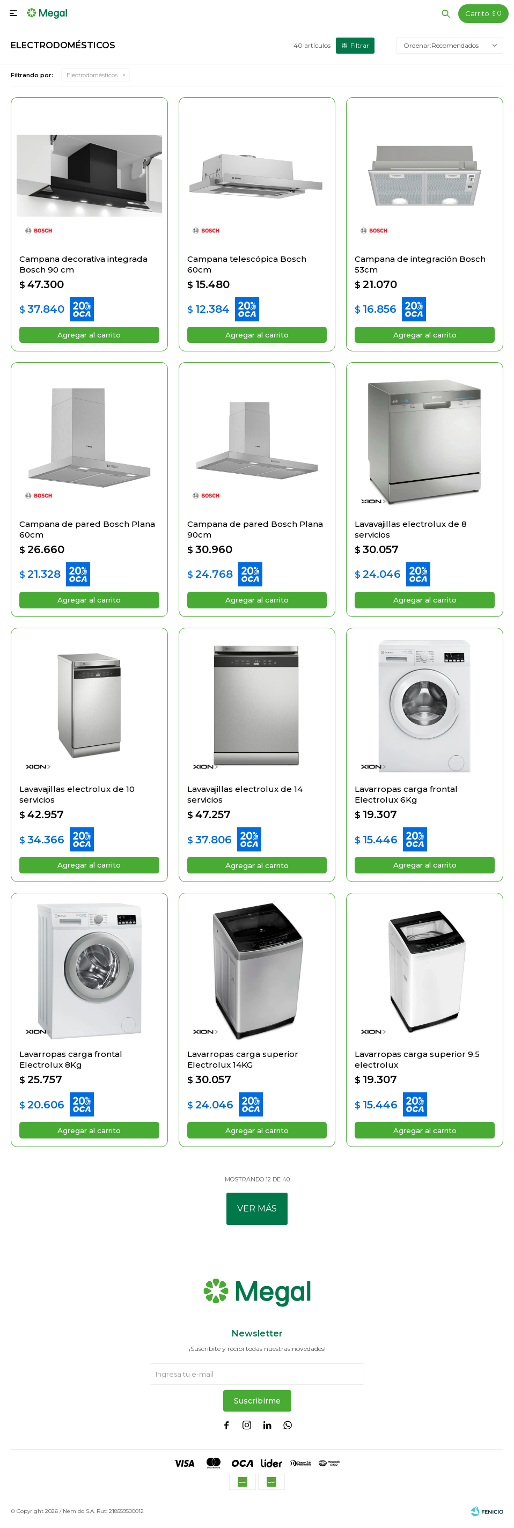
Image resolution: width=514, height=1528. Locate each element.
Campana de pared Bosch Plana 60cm (87, 529)
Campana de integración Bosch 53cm (420, 264)
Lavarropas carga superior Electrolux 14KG (242, 1062)
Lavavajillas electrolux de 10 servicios (77, 795)
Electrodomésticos (92, 75)
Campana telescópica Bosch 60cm (246, 264)
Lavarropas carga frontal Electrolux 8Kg (70, 1062)
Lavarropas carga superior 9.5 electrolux (417, 1062)
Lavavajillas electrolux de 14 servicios (245, 795)
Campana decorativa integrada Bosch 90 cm (83, 264)
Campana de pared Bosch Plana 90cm (255, 529)
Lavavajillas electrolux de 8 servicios (411, 529)
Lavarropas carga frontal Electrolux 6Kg (406, 795)
